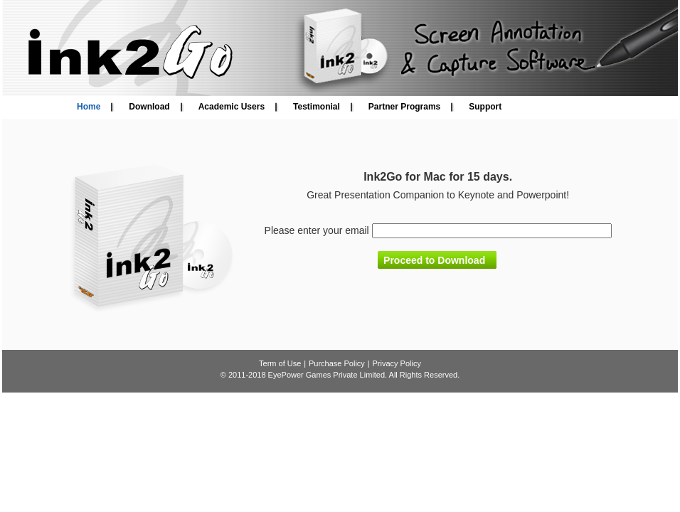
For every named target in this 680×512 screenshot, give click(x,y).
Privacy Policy (396, 363)
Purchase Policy (337, 363)
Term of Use (280, 363)
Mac (435, 177)
